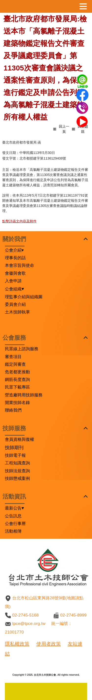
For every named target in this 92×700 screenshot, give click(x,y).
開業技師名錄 (17, 402)
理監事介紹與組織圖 (23, 296)
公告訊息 (13, 515)
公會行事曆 (15, 523)
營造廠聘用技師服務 (23, 394)
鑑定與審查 (15, 364)
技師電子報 (15, 455)
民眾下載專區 (17, 387)
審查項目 (13, 356)
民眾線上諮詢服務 (21, 348)
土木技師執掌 (17, 312)
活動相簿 (13, 531)
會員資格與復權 (19, 439)
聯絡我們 (13, 410)
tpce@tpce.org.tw (28, 623)
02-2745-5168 (25, 615)
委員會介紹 (15, 304)
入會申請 (13, 280)
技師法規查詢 (17, 470)
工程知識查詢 (17, 462)
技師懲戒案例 (17, 478)
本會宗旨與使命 (19, 265)
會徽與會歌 (15, 273)
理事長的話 (15, 257)
